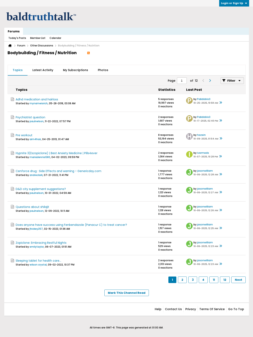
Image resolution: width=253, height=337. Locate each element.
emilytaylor (37, 246)
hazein (201, 135)
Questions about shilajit (32, 207)
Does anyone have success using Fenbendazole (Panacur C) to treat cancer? (71, 225)
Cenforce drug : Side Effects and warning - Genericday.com (58, 171)
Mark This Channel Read (126, 293)
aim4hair (35, 139)
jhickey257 (36, 229)
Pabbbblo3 (203, 99)
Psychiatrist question (30, 117)
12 (224, 280)
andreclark (36, 175)
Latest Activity (42, 70)
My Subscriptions (75, 70)
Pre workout (24, 135)
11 (214, 280)
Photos (103, 70)
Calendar (55, 38)
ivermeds (203, 153)
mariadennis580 (40, 157)
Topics (18, 70)
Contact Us (173, 309)
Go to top (236, 309)
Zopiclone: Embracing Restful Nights (41, 243)
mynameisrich (39, 103)
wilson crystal (38, 264)
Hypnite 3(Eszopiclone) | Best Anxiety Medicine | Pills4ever (56, 153)
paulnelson (37, 121)
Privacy (190, 309)
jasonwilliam (205, 170)
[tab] (18, 70)
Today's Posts (17, 38)
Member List (37, 38)
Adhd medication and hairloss (37, 99)
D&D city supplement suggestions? (41, 189)
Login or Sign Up (234, 3)
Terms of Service (212, 309)
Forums (14, 31)
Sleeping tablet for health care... (38, 261)
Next (238, 280)
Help (158, 309)
